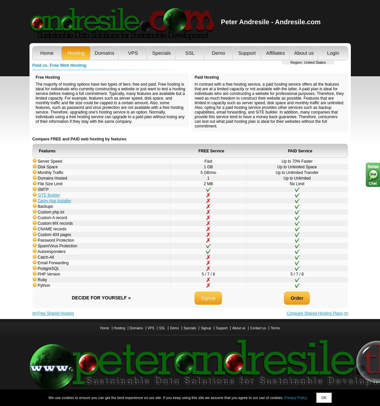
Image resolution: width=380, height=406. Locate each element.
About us (304, 53)
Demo (218, 53)
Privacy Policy (295, 398)
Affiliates (275, 53)
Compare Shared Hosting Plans (315, 313)
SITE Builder (49, 195)
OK (324, 398)
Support (247, 53)
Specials (161, 53)
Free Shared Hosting (55, 313)
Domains (104, 53)
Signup (208, 298)
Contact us (258, 328)
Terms (275, 328)
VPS (133, 53)
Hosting (76, 53)
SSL (189, 53)
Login (333, 53)
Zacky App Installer (54, 201)
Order (297, 298)
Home (46, 53)
